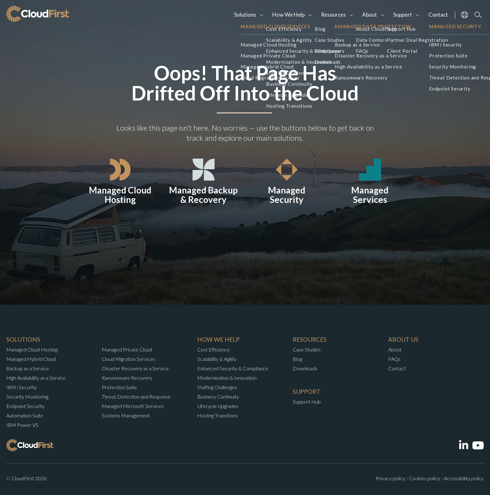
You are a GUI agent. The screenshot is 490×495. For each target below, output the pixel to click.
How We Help (288, 14)
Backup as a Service (27, 368)
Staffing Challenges (217, 387)
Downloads (305, 368)
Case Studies (307, 349)
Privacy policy (390, 478)
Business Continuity (218, 397)
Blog (297, 359)
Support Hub (307, 402)
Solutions (245, 14)
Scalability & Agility (217, 359)
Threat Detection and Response (136, 397)
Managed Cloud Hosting (31, 349)
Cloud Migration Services (128, 359)
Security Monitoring (27, 397)
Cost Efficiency (213, 349)
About (369, 14)
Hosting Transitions (217, 415)
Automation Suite (24, 415)
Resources (333, 14)
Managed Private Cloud (127, 349)
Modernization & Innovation (227, 378)
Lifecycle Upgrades (217, 406)
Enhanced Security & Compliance (232, 368)
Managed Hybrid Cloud (31, 359)
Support (402, 14)
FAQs (394, 359)
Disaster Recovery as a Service (135, 368)
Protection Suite (119, 387)
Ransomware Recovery (127, 378)
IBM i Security (21, 387)
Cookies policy (424, 478)
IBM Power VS (22, 425)
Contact (438, 14)
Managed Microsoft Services (133, 406)
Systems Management (126, 415)
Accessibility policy (464, 478)
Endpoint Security (25, 406)
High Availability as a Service (36, 378)
